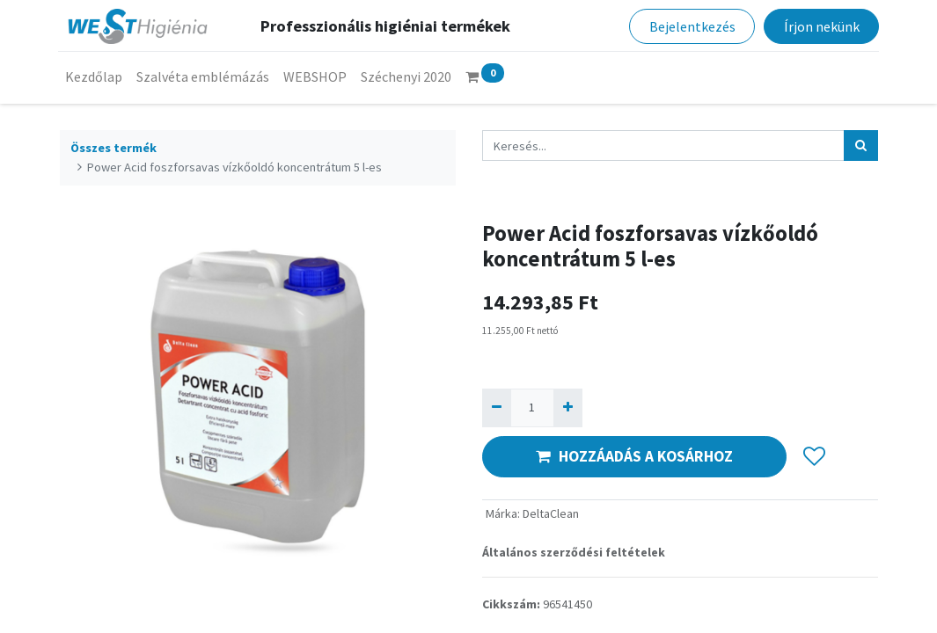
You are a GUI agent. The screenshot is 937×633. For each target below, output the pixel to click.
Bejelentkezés (691, 26)
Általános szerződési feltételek (573, 552)
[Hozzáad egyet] (567, 407)
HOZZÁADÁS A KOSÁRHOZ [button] (634, 456)
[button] (814, 456)
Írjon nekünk (820, 26)
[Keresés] (861, 145)
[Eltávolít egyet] (496, 407)
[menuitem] (95, 76)
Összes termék (113, 148)
